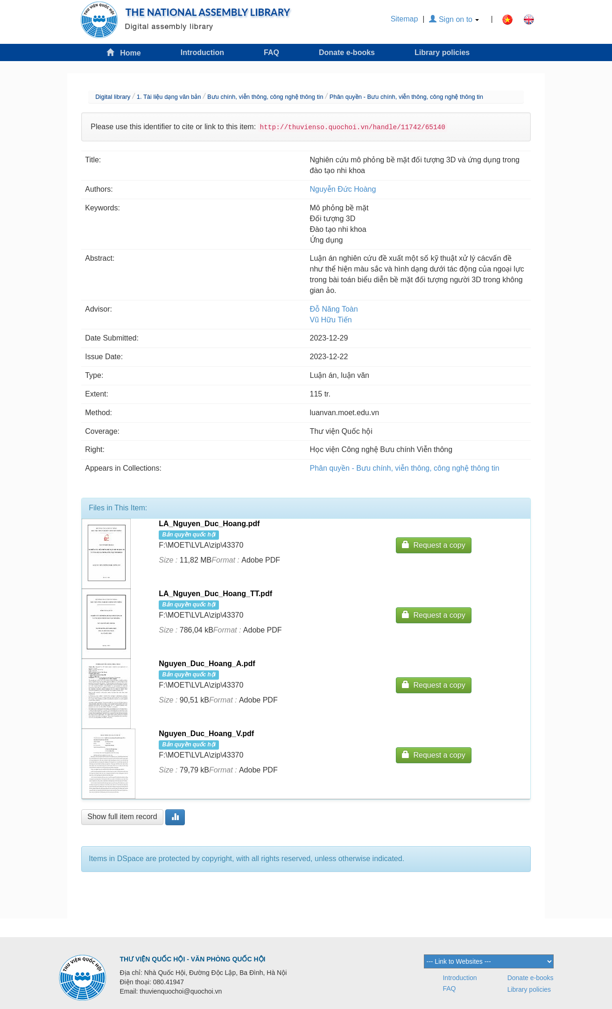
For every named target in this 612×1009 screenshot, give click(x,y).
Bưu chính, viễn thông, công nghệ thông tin (265, 96)
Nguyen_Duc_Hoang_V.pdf (206, 734)
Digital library (112, 96)
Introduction (202, 52)
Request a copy (433, 544)
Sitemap (404, 19)
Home (123, 52)
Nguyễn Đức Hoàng (343, 189)
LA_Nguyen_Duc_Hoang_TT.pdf (215, 594)
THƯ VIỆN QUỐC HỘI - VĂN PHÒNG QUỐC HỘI (193, 959)
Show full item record (122, 817)
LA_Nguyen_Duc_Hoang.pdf (209, 524)
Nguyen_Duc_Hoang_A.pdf (207, 664)
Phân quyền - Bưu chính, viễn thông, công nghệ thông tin (406, 96)
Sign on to (454, 19)
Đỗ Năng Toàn (334, 309)
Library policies (442, 52)
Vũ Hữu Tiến (331, 320)
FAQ (271, 52)
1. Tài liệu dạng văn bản (169, 96)
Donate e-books (347, 52)
